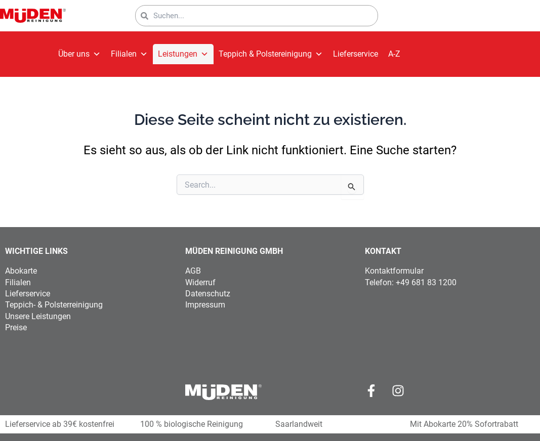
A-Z (394, 54)
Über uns (79, 54)
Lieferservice (355, 54)
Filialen (129, 54)
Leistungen (183, 54)
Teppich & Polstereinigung (271, 54)
